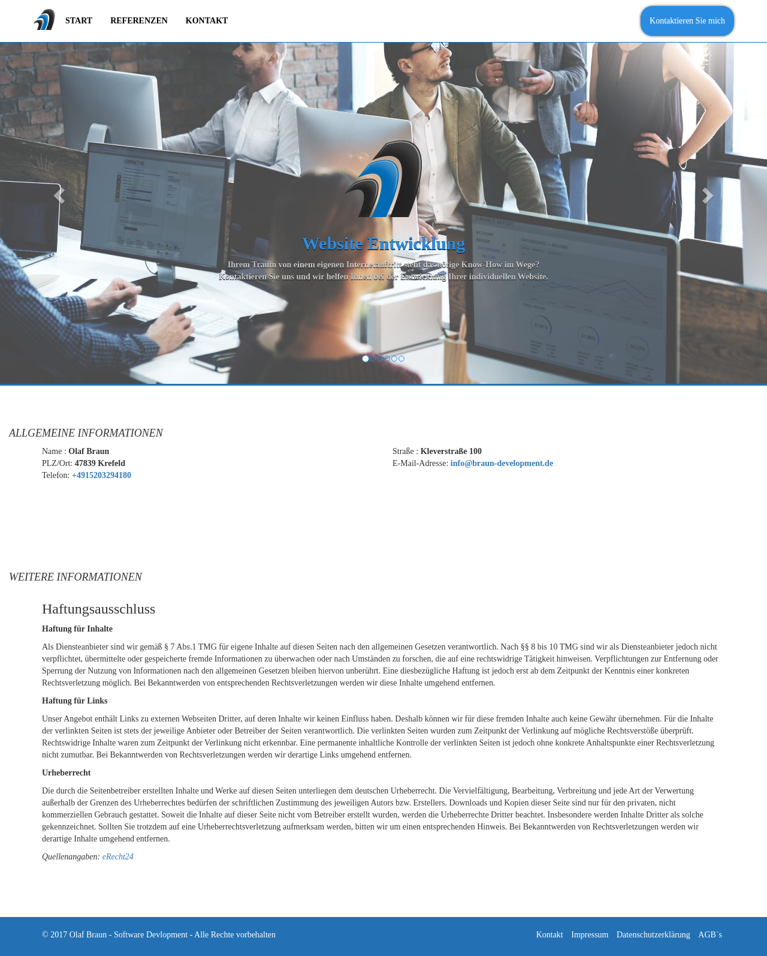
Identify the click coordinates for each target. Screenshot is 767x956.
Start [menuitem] (78, 20)
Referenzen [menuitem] (139, 20)
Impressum (589, 934)
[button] (57, 192)
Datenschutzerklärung (653, 934)
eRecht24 (118, 856)
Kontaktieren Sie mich (687, 20)
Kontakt (549, 934)
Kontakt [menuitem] (207, 20)
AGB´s (710, 934)
